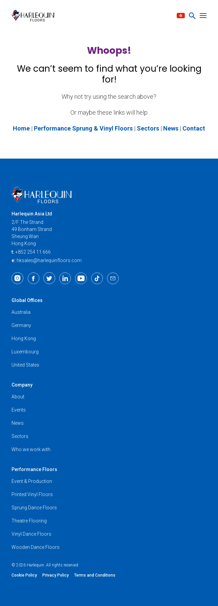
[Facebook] (33, 278)
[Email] (113, 278)
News (18, 423)
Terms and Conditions (94, 575)
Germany (21, 325)
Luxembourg (25, 351)
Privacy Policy (55, 575)
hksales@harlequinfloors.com (49, 260)
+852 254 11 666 (33, 252)
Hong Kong (24, 338)
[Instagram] (17, 278)
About (18, 396)
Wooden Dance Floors (36, 547)
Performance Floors (34, 469)
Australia (21, 312)
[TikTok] (97, 278)
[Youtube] (81, 278)
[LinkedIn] (65, 278)
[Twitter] (49, 278)
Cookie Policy (24, 575)
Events (19, 410)
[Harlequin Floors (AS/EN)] (35, 15)
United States (25, 365)
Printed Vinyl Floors (32, 494)
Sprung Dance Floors (34, 507)
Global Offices (27, 300)
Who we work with (31, 449)
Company (22, 385)
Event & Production (32, 481)
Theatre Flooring (29, 520)
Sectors (20, 436)
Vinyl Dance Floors (31, 534)
